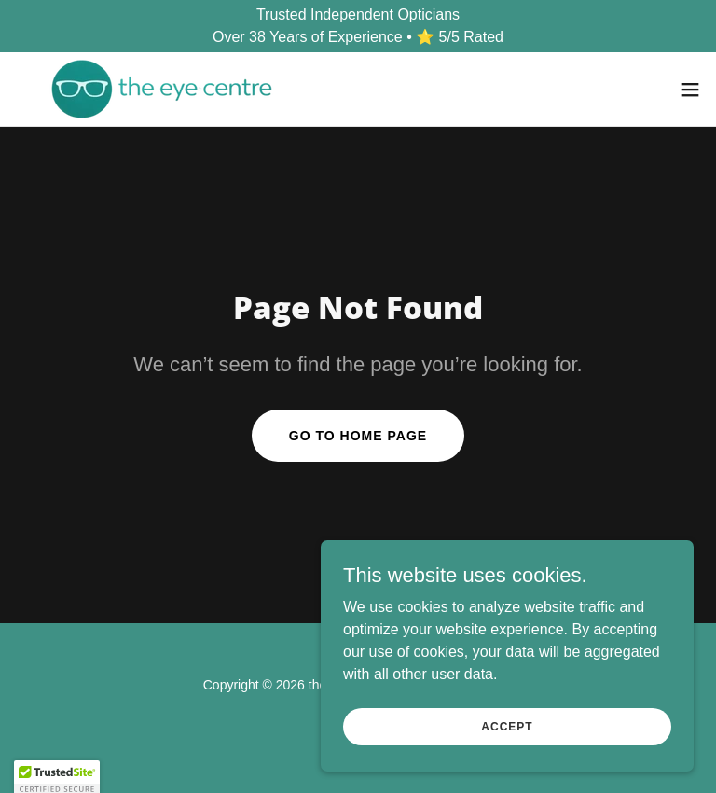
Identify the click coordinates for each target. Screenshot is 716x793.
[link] (162, 89)
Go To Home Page (358, 435)
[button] (690, 89)
